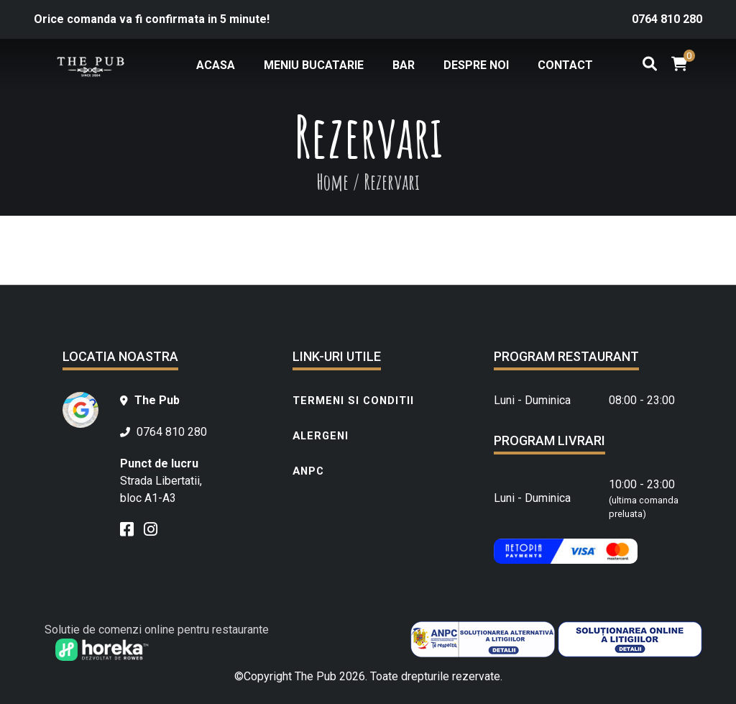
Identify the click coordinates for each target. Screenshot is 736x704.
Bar (403, 65)
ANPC (308, 471)
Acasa (215, 65)
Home (332, 181)
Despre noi (476, 65)
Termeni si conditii (353, 400)
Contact (565, 65)
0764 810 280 (667, 19)
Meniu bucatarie (314, 65)
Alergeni (321, 435)
